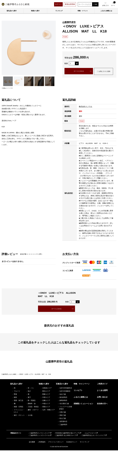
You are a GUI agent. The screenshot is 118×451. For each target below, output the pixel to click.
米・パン (30, 389)
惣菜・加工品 (17, 401)
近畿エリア (45, 401)
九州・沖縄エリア (47, 410)
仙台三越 (62, 395)
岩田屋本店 (62, 422)
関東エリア (45, 395)
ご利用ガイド (102, 384)
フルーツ (16, 392)
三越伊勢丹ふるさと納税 (8, 375)
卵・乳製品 (30, 401)
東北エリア (45, 392)
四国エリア (45, 407)
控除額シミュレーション (83, 404)
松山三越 (62, 419)
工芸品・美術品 (32, 407)
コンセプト (78, 391)
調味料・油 (30, 404)
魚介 (28, 392)
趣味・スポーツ (32, 410)
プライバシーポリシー (56, 442)
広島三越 (62, 413)
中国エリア (45, 404)
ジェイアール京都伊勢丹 (65, 408)
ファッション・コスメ (18, 412)
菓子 (28, 398)
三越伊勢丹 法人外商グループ (65, 436)
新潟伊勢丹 (62, 398)
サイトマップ (84, 442)
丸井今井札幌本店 (65, 389)
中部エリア (45, 398)
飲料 (14, 398)
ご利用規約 (41, 442)
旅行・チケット (18, 416)
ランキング (59, 11)
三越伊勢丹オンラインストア (39, 434)
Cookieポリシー (71, 442)
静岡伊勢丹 (62, 401)
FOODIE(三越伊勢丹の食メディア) (66, 434)
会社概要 (32, 442)
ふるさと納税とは (81, 398)
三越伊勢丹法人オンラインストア (92, 436)
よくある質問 (102, 391)
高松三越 (62, 416)
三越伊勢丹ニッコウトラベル (39, 436)
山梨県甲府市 (69, 22)
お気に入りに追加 (103, 73)
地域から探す (35, 11)
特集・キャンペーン (82, 384)
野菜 (14, 395)
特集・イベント (83, 11)
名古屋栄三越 (63, 404)
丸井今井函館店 (64, 392)
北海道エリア (46, 389)
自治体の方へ (102, 404)
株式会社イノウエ (85, 106)
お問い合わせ (102, 398)
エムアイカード (90, 434)
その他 (29, 416)
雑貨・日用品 (17, 407)
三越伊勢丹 (62, 425)
